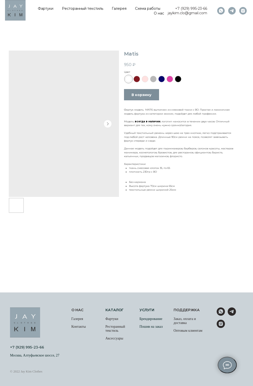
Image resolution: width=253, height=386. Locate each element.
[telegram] (232, 11)
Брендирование (151, 319)
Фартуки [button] (45, 8)
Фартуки (111, 319)
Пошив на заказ (151, 326)
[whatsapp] (221, 11)
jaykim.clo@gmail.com (187, 13)
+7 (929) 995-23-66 (191, 8)
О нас (159, 13)
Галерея (119, 8)
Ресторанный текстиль (82, 8)
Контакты (78, 326)
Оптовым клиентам (188, 330)
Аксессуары (114, 338)
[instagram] (243, 11)
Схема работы (147, 8)
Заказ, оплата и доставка (185, 321)
